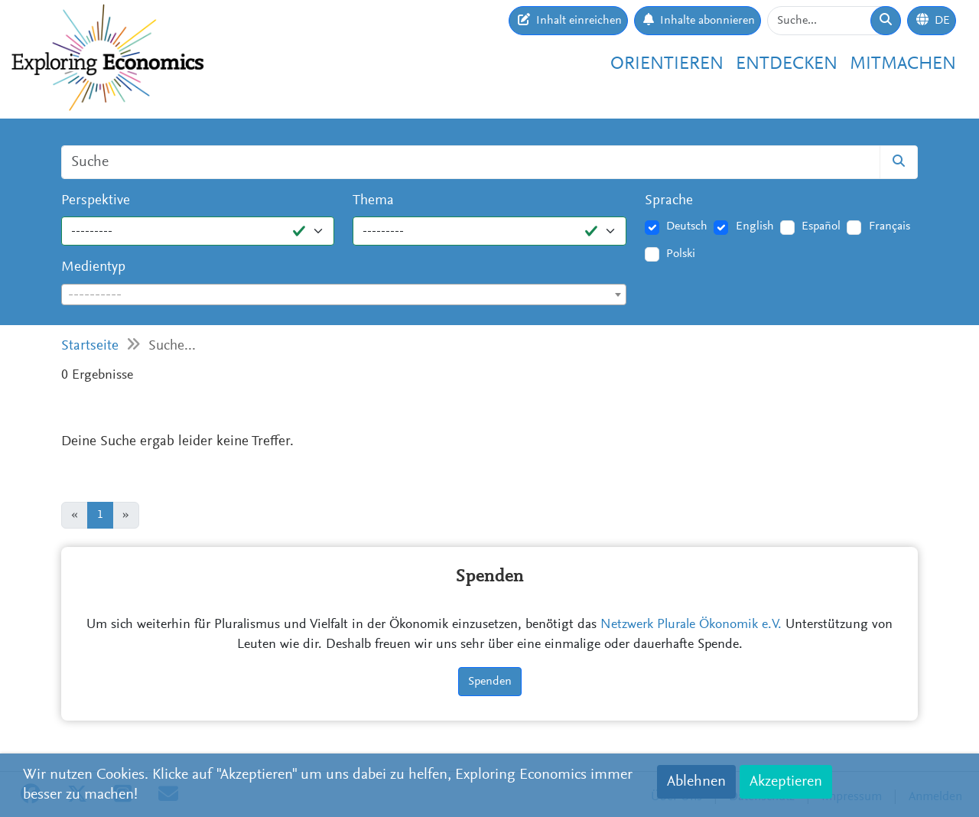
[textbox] (344, 295)
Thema (373, 201)
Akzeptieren (786, 781)
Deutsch (686, 226)
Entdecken (787, 64)
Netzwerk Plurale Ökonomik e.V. (691, 625)
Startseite (90, 346)
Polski (680, 254)
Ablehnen (696, 781)
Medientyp (93, 267)
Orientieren (667, 64)
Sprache (669, 201)
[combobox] (343, 294)
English (755, 226)
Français (889, 226)
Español (821, 226)
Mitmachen (903, 64)
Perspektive (95, 201)
